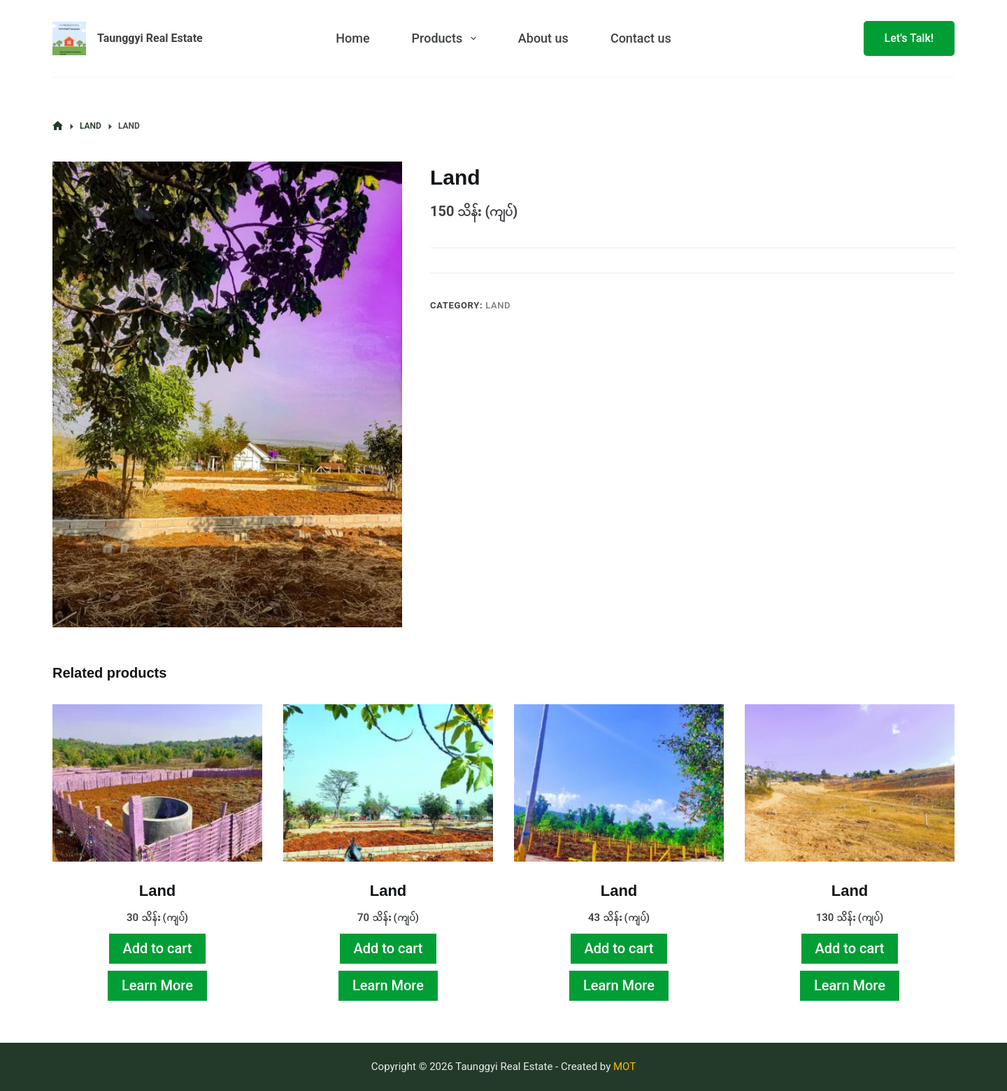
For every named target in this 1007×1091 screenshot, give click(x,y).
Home (352, 38)
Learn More (157, 985)
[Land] (157, 783)
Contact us (640, 38)
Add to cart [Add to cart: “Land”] (157, 948)
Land (497, 305)
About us (543, 38)
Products (447, 38)
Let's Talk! (909, 38)
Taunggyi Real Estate (150, 38)
